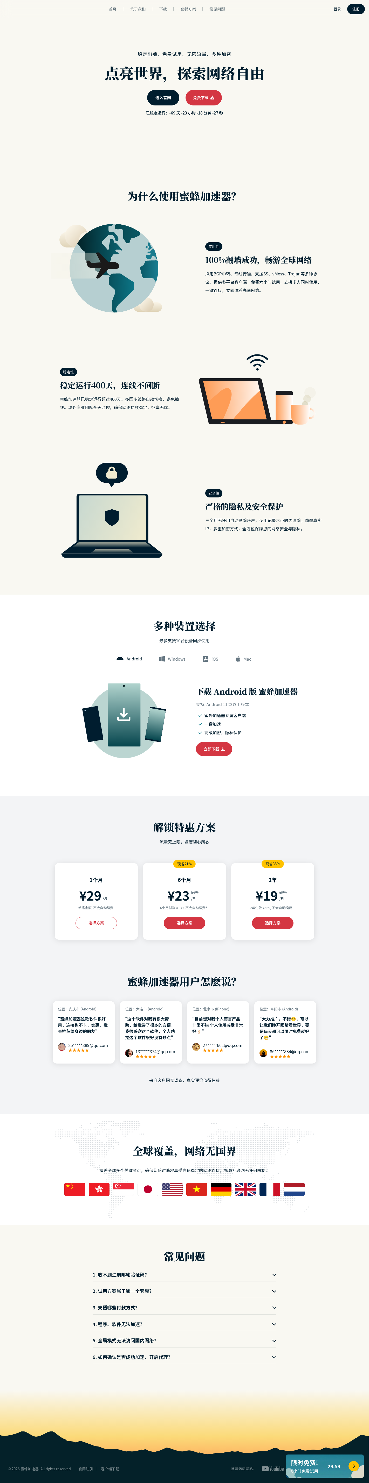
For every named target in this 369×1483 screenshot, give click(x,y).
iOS (210, 659)
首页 (113, 9)
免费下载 (203, 97)
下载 (163, 9)
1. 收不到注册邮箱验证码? (184, 1274)
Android (129, 658)
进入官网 (163, 97)
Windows (172, 659)
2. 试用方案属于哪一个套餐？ (184, 1290)
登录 (337, 8)
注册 (356, 8)
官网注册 (86, 1468)
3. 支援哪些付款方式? (184, 1307)
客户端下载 (110, 1468)
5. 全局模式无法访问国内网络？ (184, 1340)
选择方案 (96, 922)
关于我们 (138, 9)
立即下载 (214, 749)
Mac (243, 659)
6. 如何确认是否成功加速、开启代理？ (184, 1356)
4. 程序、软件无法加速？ (184, 1324)
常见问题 (217, 9)
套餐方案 (188, 9)
